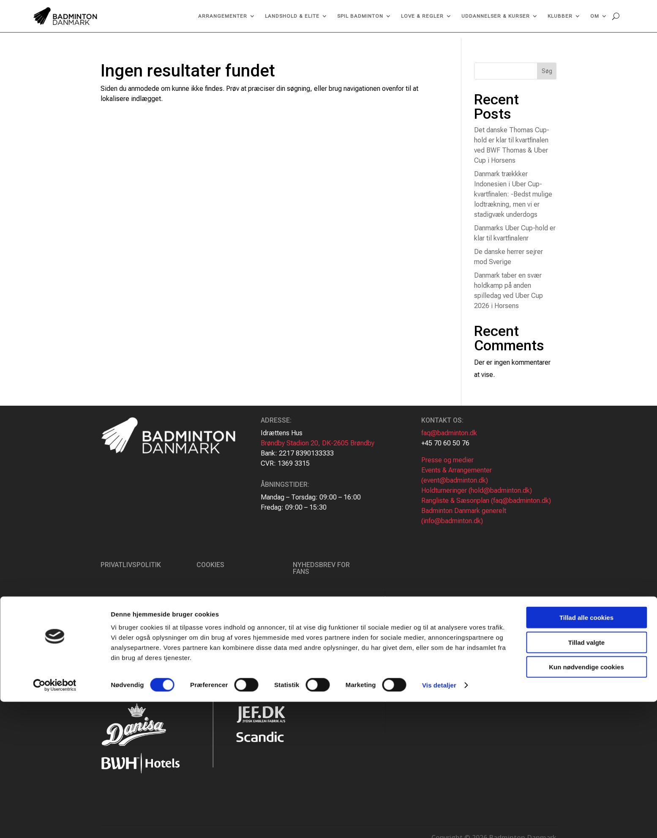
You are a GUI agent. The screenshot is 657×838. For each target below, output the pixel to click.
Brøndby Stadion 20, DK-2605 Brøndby (317, 438)
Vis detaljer (439, 821)
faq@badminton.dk (449, 427)
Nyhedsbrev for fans (321, 562)
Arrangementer (222, 16)
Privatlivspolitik (131, 559)
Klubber (560, 16)
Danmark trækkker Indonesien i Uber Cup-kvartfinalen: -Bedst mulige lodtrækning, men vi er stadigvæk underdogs (513, 188)
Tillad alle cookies (586, 753)
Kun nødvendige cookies (586, 803)
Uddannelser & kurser (495, 16)
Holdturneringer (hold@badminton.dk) (476, 485)
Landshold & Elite (292, 16)
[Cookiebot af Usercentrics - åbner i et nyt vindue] (55, 821)
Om (594, 16)
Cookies (210, 559)
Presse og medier (447, 454)
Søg (547, 65)
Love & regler (422, 16)
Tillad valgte (586, 778)
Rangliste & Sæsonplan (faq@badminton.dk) (486, 495)
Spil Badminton (360, 16)
